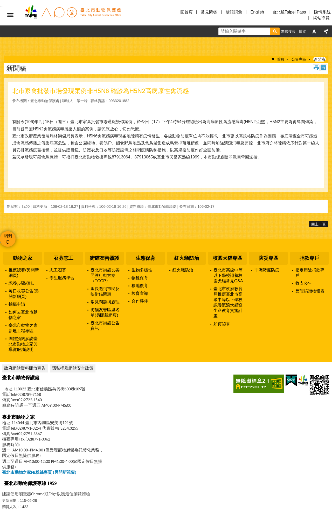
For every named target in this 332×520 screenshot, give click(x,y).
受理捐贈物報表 (309, 291)
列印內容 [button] (316, 67)
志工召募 (58, 270)
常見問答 (209, 12)
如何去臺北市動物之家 (23, 315)
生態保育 (145, 258)
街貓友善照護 (104, 258)
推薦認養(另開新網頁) (24, 273)
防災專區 (268, 258)
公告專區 (299, 59)
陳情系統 (322, 12)
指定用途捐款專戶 (309, 273)
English (257, 12)
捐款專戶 (309, 258)
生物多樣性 (142, 270)
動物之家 (22, 258)
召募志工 (63, 258)
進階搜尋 (288, 31)
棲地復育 (140, 285)
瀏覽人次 (9, 507)
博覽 (302, 31)
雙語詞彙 (234, 12)
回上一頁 (318, 224)
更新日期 (9, 500)
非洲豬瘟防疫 (266, 270)
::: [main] (6, 54)
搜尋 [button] (275, 31)
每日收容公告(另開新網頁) (24, 294)
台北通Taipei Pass (289, 12)
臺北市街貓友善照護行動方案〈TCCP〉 (105, 275)
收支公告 (303, 283)
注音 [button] (323, 67)
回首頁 (186, 12)
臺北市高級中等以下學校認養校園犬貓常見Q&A (228, 275)
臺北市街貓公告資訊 (105, 326)
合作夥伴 (140, 301)
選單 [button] (10, 15)
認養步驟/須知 (21, 283)
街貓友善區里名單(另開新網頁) (105, 312)
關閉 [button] (8, 236)
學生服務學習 (62, 278)
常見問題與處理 (105, 302)
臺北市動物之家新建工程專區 (23, 328)
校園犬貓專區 (227, 258)
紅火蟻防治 (186, 258)
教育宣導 (140, 293)
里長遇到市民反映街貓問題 (105, 291)
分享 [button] (326, 31)
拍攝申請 (17, 304)
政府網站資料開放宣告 (25, 368)
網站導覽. (322, 18)
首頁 (280, 59)
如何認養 (221, 324)
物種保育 (140, 278)
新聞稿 (319, 59)
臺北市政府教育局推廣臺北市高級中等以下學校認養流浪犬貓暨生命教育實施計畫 (228, 302)
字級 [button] (314, 31)
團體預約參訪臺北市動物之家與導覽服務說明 (23, 344)
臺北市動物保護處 (73, 15)
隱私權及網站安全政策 (72, 368)
